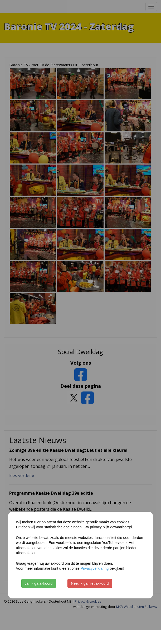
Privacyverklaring (95, 568)
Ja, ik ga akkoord (39, 583)
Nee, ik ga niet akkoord (90, 583)
